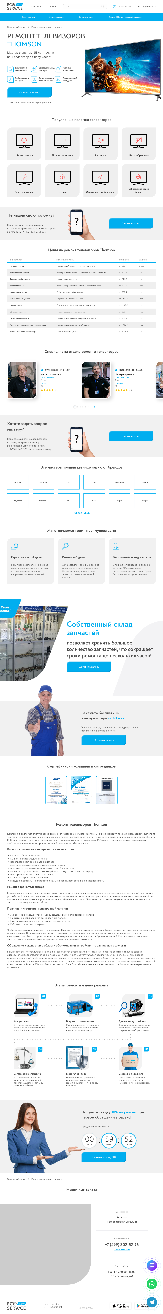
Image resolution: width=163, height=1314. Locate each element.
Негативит (62, 192)
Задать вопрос (131, 223)
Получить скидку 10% (104, 1157)
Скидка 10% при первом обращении (125, 17)
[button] (74, 406)
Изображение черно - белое (139, 190)
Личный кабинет (124, 6)
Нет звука (100, 155)
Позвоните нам (122, 1249)
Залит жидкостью (24, 192)
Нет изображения (139, 155)
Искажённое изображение (100, 192)
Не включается (24, 155)
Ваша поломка (28, 17)
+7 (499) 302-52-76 (147, 6)
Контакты (53, 6)
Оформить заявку (86, 17)
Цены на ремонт (56, 17)
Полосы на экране (62, 155)
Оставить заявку (29, 92)
